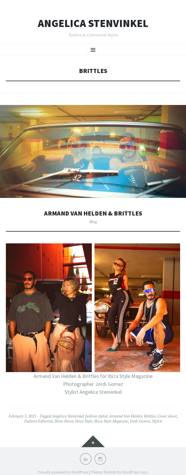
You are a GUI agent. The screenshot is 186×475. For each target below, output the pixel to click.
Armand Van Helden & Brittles (93, 213)
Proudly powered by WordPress (63, 472)
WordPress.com (134, 472)
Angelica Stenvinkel (93, 23)
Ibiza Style (83, 421)
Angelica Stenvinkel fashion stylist (79, 416)
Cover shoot (167, 416)
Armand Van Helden (125, 416)
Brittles (150, 416)
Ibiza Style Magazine (111, 421)
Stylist (157, 421)
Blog (93, 221)
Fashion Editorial (38, 421)
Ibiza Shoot (64, 421)
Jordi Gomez (140, 421)
